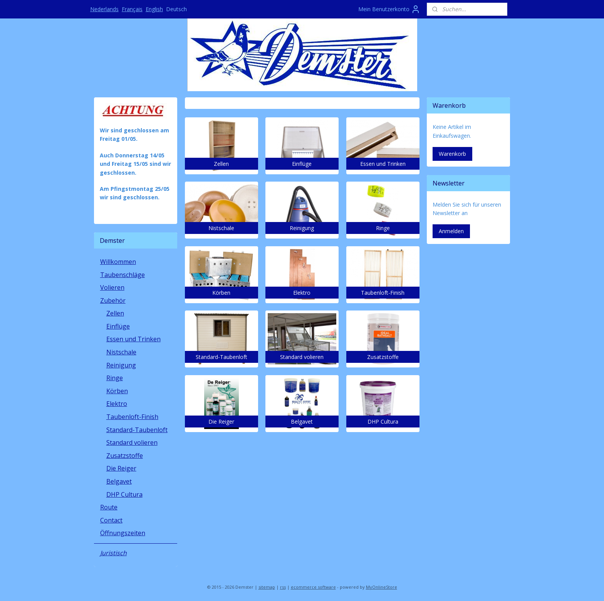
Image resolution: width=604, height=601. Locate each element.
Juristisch (113, 553)
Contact (111, 520)
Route (108, 507)
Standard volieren (132, 442)
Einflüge (118, 326)
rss (283, 587)
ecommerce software (313, 587)
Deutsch (176, 9)
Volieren (112, 287)
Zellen (115, 313)
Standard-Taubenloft (137, 430)
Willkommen (118, 261)
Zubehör (113, 300)
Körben (117, 391)
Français (132, 9)
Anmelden (451, 231)
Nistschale (121, 352)
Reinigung (121, 365)
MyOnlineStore (381, 587)
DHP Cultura (124, 494)
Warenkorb (452, 153)
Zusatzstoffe (124, 455)
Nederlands (104, 9)
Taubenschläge (122, 274)
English (154, 9)
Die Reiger (121, 468)
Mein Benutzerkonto (389, 9)
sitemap (266, 587)
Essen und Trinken (133, 339)
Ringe (114, 378)
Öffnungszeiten (122, 533)
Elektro (116, 403)
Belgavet (119, 481)
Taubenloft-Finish (132, 416)
